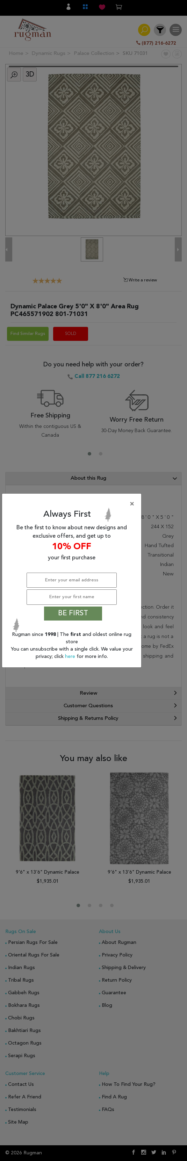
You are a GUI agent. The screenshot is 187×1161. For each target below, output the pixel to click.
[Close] (73, 504)
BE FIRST (73, 613)
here (71, 656)
